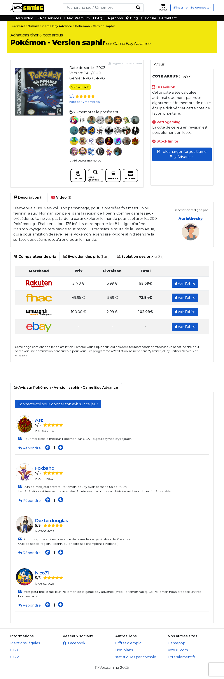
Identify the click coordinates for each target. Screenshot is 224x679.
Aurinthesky (190, 219)
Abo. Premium (77, 18)
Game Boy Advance (57, 26)
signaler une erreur (125, 63)
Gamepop (176, 643)
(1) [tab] (29, 197)
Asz (39, 420)
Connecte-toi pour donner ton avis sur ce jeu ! (58, 404)
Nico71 (42, 573)
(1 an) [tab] (86, 256)
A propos (114, 18)
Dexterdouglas (51, 520)
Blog (132, 18)
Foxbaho (44, 468)
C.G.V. (14, 657)
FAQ (97, 18)
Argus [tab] (159, 64)
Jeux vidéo (24, 18)
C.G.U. (15, 650)
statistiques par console (135, 657)
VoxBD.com (178, 650)
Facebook (74, 643)
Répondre (30, 448)
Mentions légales (25, 643)
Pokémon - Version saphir (95, 26)
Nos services (50, 18)
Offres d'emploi (128, 643)
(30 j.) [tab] (140, 256)
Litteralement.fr (181, 657)
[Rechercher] (98, 7)
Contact (168, 18)
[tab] (35, 256)
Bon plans (124, 650)
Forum (148, 18)
